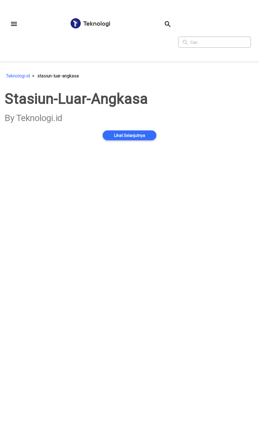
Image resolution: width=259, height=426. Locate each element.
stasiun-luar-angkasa (58, 76)
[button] (14, 24)
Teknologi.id (18, 76)
